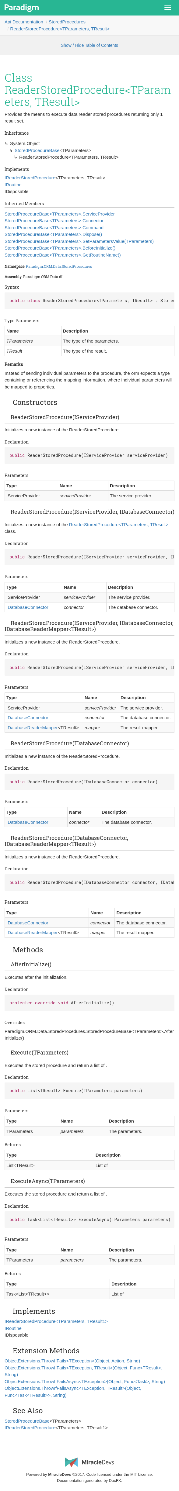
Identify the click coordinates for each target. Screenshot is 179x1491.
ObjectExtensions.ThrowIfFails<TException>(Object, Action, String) (72, 1360)
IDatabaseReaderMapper (32, 727)
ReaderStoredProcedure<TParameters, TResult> (60, 28)
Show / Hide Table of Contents (89, 45)
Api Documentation (24, 21)
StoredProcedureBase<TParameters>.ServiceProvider (60, 213)
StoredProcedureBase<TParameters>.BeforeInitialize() (60, 247)
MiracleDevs (59, 1474)
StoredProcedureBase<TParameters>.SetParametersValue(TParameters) (79, 241)
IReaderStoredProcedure (30, 177)
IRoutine (13, 184)
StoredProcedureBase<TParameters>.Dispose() (53, 234)
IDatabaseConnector (27, 607)
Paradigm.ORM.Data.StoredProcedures (59, 266)
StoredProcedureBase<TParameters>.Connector (54, 220)
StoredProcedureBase (37, 150)
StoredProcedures (67, 21)
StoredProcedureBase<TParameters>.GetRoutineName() (63, 254)
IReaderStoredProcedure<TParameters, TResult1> (56, 1321)
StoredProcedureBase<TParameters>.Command (54, 227)
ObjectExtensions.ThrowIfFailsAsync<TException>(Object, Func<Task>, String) (85, 1381)
